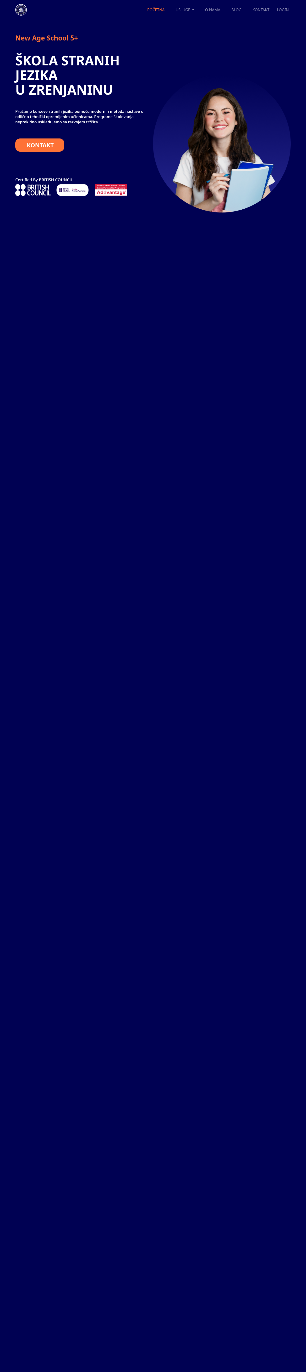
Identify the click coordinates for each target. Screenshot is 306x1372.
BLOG (236, 9)
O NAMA (212, 9)
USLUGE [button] (183, 9)
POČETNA (155, 9)
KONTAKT (260, 9)
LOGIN (283, 9)
